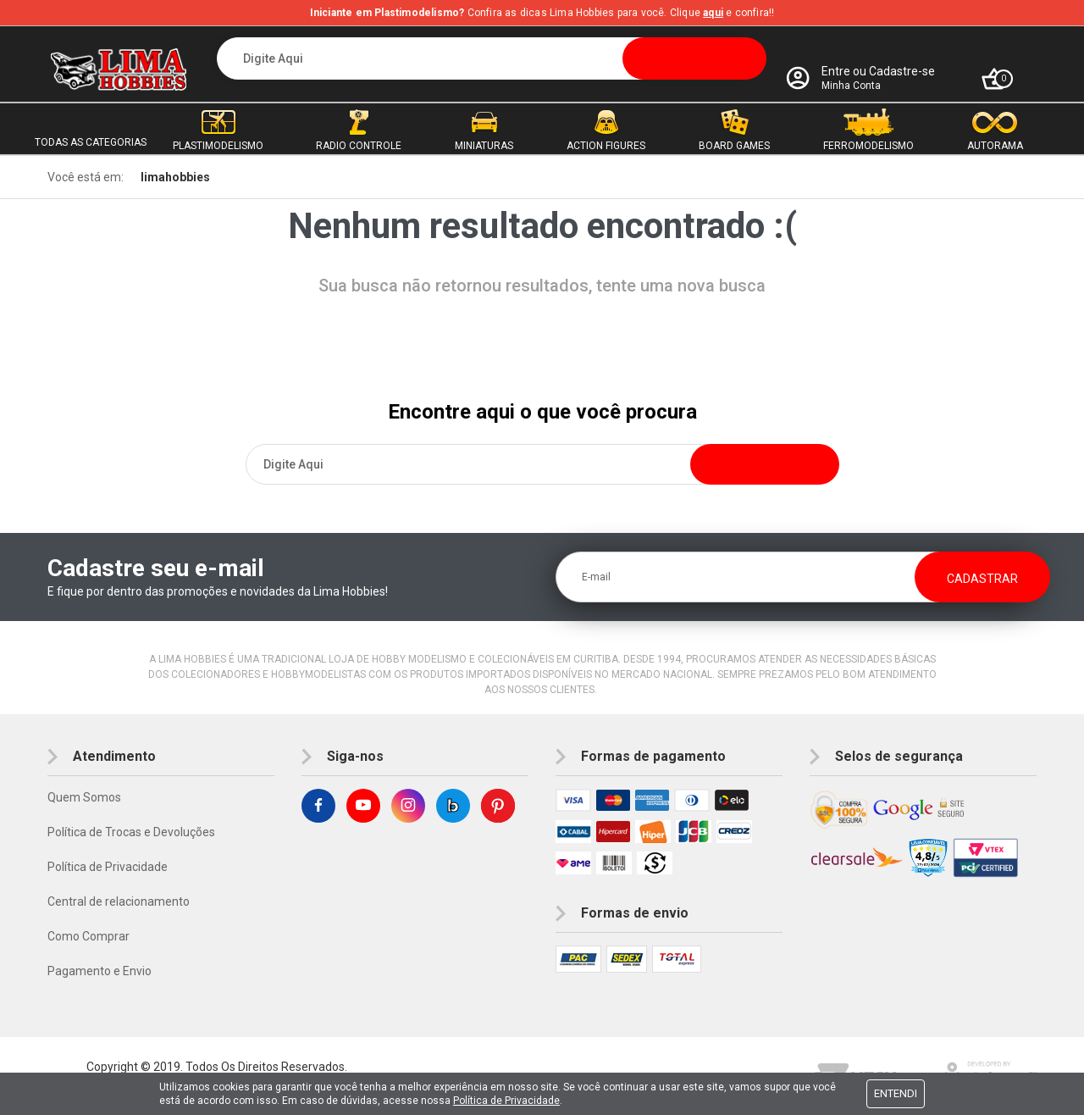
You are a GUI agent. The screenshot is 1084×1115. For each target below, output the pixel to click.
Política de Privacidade (107, 867)
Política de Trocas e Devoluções (131, 832)
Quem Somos (84, 797)
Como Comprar (88, 936)
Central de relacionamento (118, 901)
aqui (713, 13)
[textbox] (491, 58)
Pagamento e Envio (99, 971)
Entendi (895, 1093)
